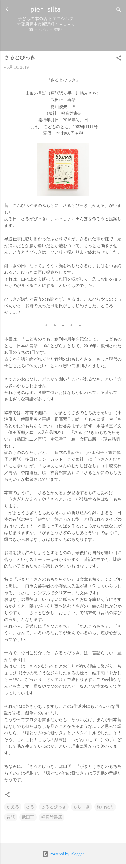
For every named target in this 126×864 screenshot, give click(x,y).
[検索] (119, 11)
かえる (13, 807)
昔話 (11, 817)
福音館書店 (51, 817)
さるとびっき (53, 807)
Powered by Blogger (63, 854)
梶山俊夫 (105, 807)
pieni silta (45, 9)
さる (30, 807)
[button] (119, 59)
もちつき (81, 807)
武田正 (28, 817)
